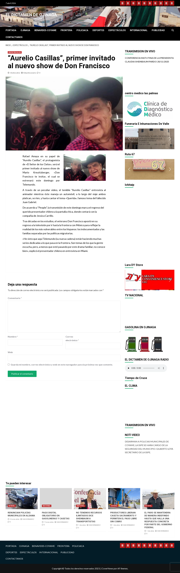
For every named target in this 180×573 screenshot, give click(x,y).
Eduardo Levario (29, 73)
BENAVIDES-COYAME (45, 30)
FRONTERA (66, 30)
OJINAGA (25, 30)
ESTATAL (12, 506)
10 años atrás (15, 73)
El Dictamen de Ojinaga (31, 14)
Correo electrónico (72, 338)
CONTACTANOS (14, 37)
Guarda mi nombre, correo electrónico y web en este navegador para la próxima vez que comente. (62, 364)
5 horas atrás (14, 519)
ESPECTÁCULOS (117, 30)
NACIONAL (46, 506)
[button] (129, 108)
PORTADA (11, 30)
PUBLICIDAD (158, 30)
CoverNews (107, 568)
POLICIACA (82, 30)
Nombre (13, 336)
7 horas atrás (49, 522)
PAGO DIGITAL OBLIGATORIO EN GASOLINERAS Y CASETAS (55, 515)
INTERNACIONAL (139, 30)
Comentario (15, 298)
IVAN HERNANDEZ (28, 519)
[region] (150, 108)
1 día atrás (82, 525)
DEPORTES (98, 30)
